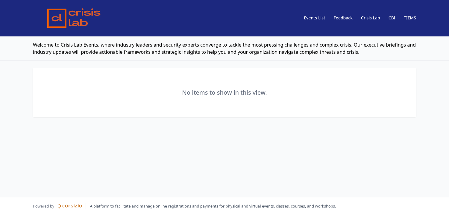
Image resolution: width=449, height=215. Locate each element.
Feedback (343, 18)
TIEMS (410, 18)
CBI (392, 18)
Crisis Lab (370, 18)
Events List (314, 18)
